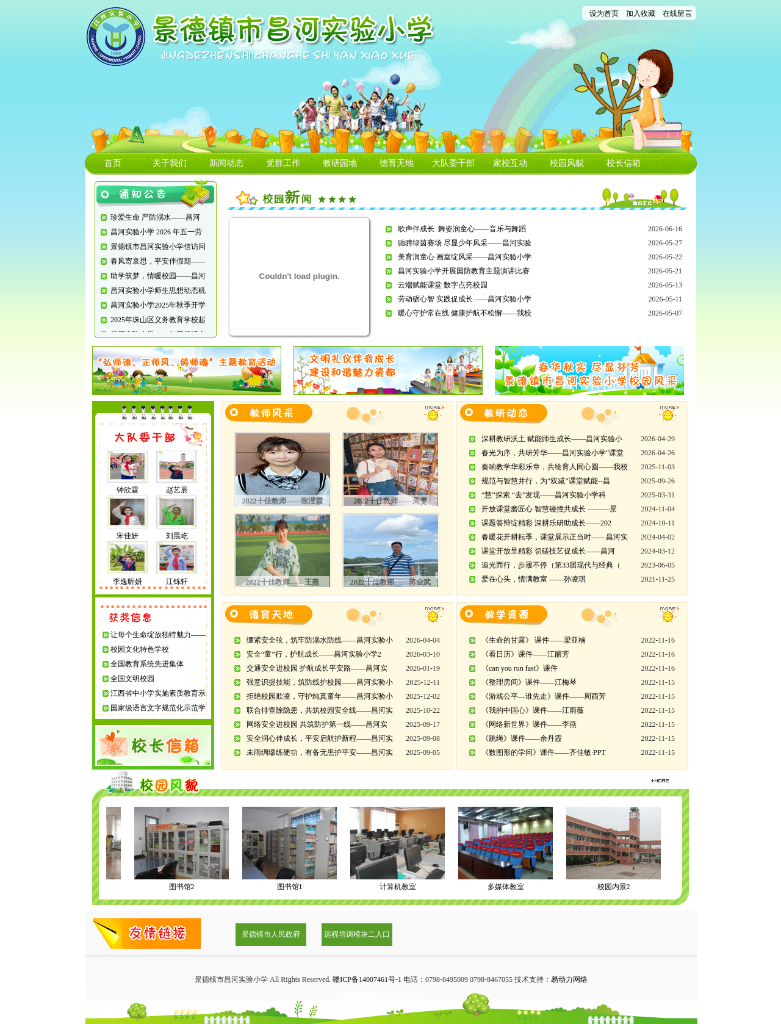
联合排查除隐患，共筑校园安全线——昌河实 (320, 710)
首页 (112, 163)
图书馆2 (185, 886)
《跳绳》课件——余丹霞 (521, 738)
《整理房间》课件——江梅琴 (529, 682)
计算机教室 (401, 886)
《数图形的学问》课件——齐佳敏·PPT (543, 752)
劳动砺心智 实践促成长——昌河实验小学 (464, 299)
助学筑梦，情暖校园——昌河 (158, 276)
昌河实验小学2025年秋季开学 (158, 305)
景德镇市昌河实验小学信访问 (158, 246)
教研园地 (340, 163)
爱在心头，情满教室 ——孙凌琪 (533, 579)
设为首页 (604, 13)
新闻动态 (226, 163)
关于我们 (170, 163)
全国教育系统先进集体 (147, 664)
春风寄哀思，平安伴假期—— (158, 261)
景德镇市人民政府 (271, 934)
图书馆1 (293, 886)
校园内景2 (617, 886)
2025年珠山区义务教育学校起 (158, 319)
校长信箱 (623, 163)
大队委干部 (453, 163)
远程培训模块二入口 (357, 934)
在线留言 (677, 13)
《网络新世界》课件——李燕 (529, 724)
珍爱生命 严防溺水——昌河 (155, 217)
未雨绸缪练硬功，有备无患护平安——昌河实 (320, 752)
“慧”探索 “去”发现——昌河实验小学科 (543, 495)
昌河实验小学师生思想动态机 (158, 290)
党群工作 (283, 163)
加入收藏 (640, 13)
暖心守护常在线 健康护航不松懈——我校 (464, 313)
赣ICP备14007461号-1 (367, 979)
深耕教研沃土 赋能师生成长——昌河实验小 (551, 438)
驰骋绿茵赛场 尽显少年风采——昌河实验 (464, 243)
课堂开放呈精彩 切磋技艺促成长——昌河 (548, 551)
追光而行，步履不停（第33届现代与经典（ (551, 565)
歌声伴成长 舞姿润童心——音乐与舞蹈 (462, 229)
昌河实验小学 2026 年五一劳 (156, 232)
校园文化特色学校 (139, 649)
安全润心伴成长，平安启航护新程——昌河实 (320, 738)
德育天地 (397, 163)
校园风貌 (567, 163)
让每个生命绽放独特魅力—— (158, 634)
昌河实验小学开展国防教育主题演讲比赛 (464, 271)
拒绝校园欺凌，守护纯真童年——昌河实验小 (320, 696)
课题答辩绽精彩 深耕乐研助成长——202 (546, 523)
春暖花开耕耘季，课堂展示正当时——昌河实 (554, 537)
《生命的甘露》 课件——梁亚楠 (533, 640)
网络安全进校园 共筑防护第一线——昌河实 (317, 724)
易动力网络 (569, 979)
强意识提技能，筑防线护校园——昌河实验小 (320, 682)
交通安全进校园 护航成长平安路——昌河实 (317, 668)
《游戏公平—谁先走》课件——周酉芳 (543, 696)
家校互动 (510, 163)
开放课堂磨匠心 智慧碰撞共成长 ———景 (549, 509)
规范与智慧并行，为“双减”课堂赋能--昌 (545, 481)
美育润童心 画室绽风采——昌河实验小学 (464, 257)
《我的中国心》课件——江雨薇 (532, 710)
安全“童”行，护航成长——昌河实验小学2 (314, 654)
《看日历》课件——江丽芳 (525, 654)
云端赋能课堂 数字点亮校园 (443, 285)
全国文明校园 (132, 678)
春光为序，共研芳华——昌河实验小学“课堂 (552, 453)
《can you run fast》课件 (519, 668)
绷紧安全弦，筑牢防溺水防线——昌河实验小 (320, 640)
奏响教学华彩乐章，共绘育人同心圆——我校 (554, 467)
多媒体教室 (509, 886)
